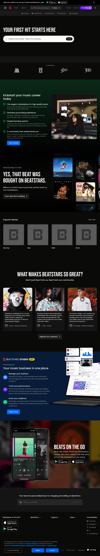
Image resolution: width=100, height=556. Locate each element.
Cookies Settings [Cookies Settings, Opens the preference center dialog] (13, 550)
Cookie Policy (52, 545)
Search (69, 39)
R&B (53, 248)
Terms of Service (31, 543)
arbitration (31, 545)
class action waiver (18, 545)
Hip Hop (6, 248)
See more (92, 220)
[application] (90, 549)
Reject (38, 550)
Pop (28, 248)
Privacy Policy (71, 550)
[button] (5, 8)
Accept (52, 550)
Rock (78, 248)
